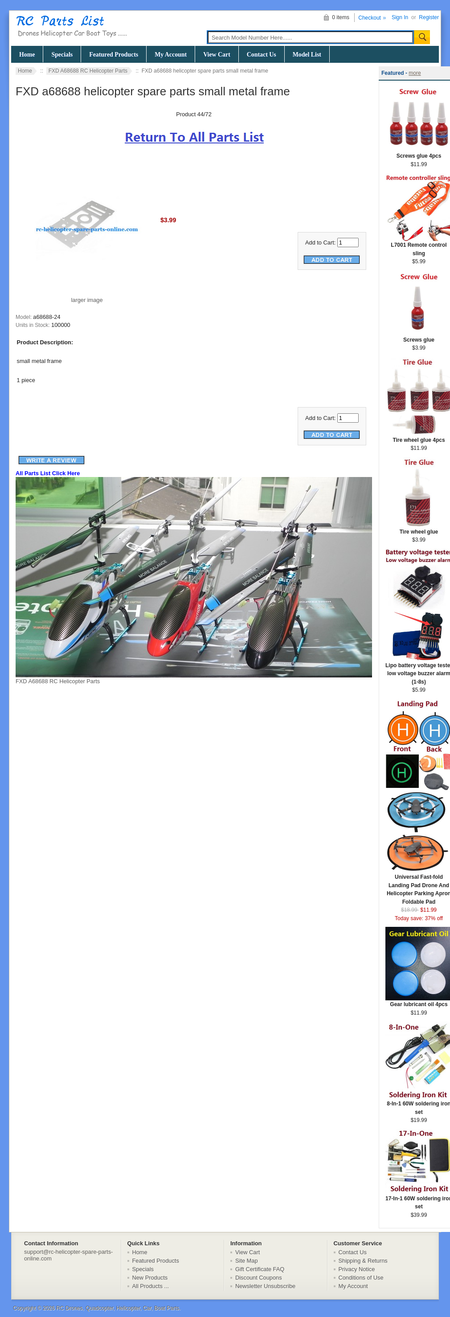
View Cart (216, 54)
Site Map (246, 1260)
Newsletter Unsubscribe (265, 1286)
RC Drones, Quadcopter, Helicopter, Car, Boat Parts (117, 1308)
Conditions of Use (361, 1277)
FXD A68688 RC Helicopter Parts (88, 71)
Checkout (369, 18)
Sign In (400, 17)
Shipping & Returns (363, 1260)
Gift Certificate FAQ (259, 1269)
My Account (171, 54)
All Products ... (150, 1286)
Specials (62, 54)
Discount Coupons (258, 1277)
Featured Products (113, 54)
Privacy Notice (357, 1269)
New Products (150, 1277)
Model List (307, 54)
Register (429, 17)
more (415, 73)
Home (27, 54)
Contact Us (261, 54)
